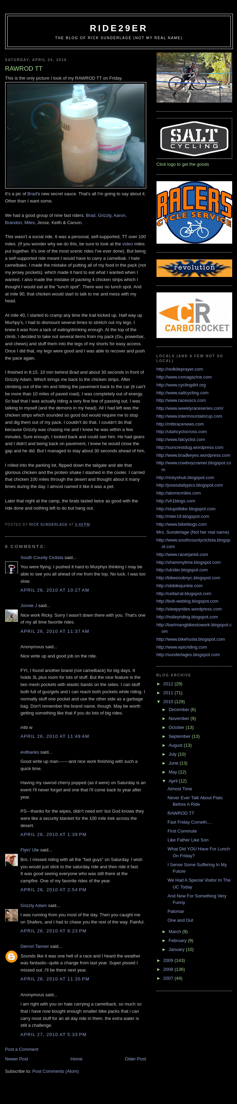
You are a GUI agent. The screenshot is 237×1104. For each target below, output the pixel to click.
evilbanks (30, 752)
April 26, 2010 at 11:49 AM (55, 736)
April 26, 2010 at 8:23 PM (54, 930)
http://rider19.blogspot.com (183, 516)
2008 (169, 969)
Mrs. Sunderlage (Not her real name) (193, 532)
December (180, 709)
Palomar (176, 911)
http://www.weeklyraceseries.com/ (190, 408)
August (176, 745)
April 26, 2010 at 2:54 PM (54, 889)
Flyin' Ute (30, 849)
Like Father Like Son (188, 839)
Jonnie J (29, 605)
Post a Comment (22, 1049)
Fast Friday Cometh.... (190, 822)
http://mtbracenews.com (180, 424)
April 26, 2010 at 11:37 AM (55, 631)
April (174, 780)
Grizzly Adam (34, 905)
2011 (169, 692)
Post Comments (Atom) (55, 1071)
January (177, 949)
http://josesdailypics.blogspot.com (190, 485)
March (175, 931)
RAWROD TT (181, 813)
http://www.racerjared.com (182, 554)
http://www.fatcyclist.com (181, 439)
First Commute (182, 831)
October (177, 727)
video (128, 243)
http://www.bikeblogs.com (182, 524)
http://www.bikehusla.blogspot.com (191, 639)
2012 (169, 683)
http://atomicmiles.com (179, 493)
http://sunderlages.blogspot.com (188, 654)
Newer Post (16, 1058)
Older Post (135, 1058)
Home (77, 1058)
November (180, 718)
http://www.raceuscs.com (181, 400)
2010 (169, 701)
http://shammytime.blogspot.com (189, 562)
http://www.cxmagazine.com (184, 377)
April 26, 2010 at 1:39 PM (54, 834)
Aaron (120, 215)
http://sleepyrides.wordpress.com (189, 609)
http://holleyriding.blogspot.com (187, 616)
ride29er (119, 28)
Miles (29, 222)
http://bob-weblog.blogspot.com (188, 601)
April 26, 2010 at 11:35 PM (55, 978)
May (173, 772)
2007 (169, 978)
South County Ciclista (42, 557)
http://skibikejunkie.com (180, 585)
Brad (32, 193)
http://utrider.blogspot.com (182, 569)
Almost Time (180, 788)
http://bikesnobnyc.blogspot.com (188, 577)
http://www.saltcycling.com (183, 392)
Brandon (13, 222)
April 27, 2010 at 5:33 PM (54, 1034)
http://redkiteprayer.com (180, 369)
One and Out (180, 920)
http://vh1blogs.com (176, 500)
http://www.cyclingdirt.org (181, 384)
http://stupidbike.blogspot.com (186, 508)
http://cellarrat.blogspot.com (184, 593)
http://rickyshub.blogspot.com (185, 477)
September (180, 736)
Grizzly (104, 215)
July (173, 754)
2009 (169, 960)
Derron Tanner (35, 946)
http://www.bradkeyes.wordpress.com (193, 455)
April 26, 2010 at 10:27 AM (55, 590)
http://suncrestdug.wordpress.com (190, 447)
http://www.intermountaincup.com (189, 416)
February (178, 940)
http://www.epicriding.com (182, 647)
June (174, 763)
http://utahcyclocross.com (182, 431)
